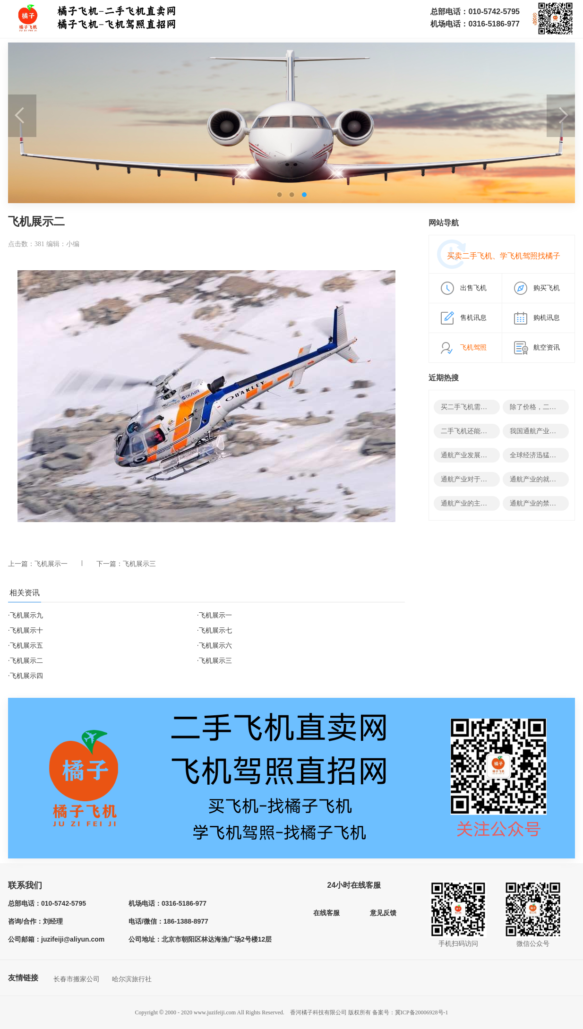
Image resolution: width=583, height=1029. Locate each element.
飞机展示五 (26, 645)
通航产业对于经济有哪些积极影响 (490, 479)
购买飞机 (546, 288)
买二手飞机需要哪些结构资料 (484, 407)
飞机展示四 (26, 675)
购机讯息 (546, 317)
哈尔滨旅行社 (132, 979)
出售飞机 (473, 288)
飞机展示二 (26, 660)
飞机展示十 (26, 630)
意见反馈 (383, 913)
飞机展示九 (26, 615)
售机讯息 (473, 317)
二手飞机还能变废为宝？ (477, 431)
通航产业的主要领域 (470, 503)
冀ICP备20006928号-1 (421, 1012)
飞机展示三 (139, 563)
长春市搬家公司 (76, 979)
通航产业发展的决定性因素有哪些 (490, 455)
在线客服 (326, 913)
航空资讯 (546, 347)
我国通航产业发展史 (539, 431)
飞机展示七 (215, 630)
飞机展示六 (215, 645)
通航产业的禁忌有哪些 (543, 503)
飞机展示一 (51, 563)
